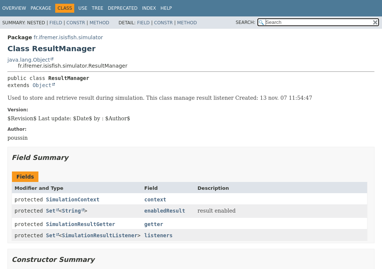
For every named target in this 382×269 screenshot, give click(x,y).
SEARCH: (246, 22)
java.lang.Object (28, 60)
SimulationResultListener (99, 235)
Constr (75, 22)
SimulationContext (72, 199)
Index (149, 8)
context (155, 199)
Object (41, 85)
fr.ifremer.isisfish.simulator (68, 37)
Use (82, 8)
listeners (158, 235)
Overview (14, 8)
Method (99, 22)
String (71, 211)
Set (50, 211)
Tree (97, 8)
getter (153, 224)
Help (166, 8)
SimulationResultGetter (80, 224)
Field (55, 22)
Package (41, 8)
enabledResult (164, 211)
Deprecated (123, 8)
